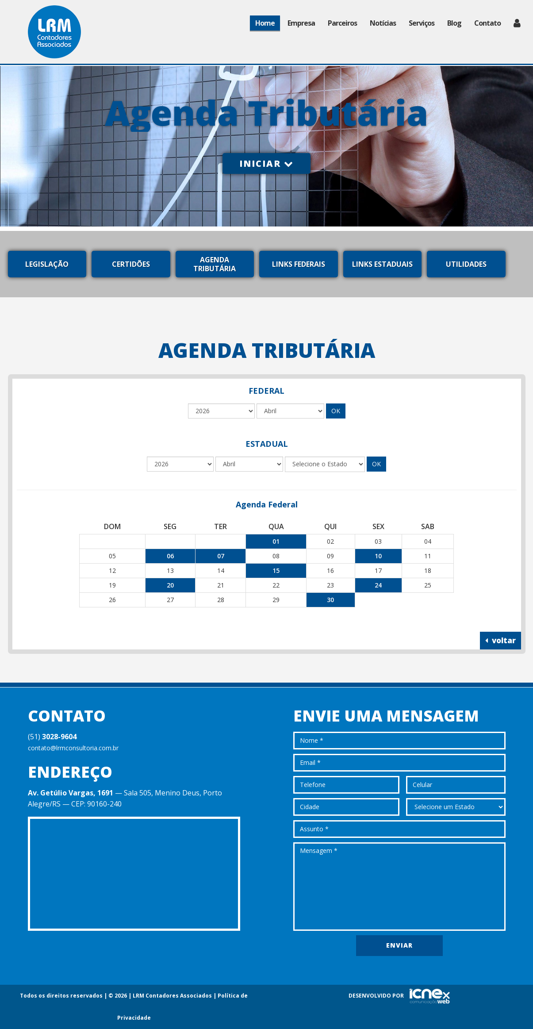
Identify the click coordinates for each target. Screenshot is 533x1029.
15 (276, 570)
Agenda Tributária (214, 264)
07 (220, 556)
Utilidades (466, 264)
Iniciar (266, 163)
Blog (454, 23)
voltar (500, 640)
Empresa (301, 23)
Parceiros (342, 23)
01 (276, 541)
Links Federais (298, 264)
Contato (487, 23)
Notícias (383, 23)
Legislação (47, 264)
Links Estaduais (382, 264)
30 (330, 599)
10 (378, 556)
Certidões (131, 264)
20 (170, 585)
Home (265, 23)
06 (170, 556)
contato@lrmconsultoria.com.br (73, 748)
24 (378, 585)
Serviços (421, 23)
